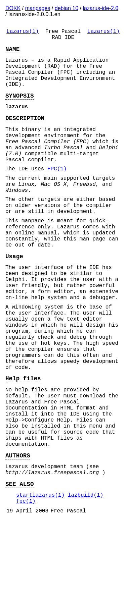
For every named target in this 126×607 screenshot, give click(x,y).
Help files (23, 442)
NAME (12, 53)
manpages (37, 8)
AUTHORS (17, 534)
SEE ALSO (19, 567)
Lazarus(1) (22, 32)
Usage (14, 296)
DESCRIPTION (24, 132)
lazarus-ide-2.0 (100, 8)
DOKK (12, 8)
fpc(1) (26, 586)
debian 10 (66, 8)
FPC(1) (57, 192)
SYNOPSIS (19, 107)
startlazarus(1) (40, 579)
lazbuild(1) (85, 579)
